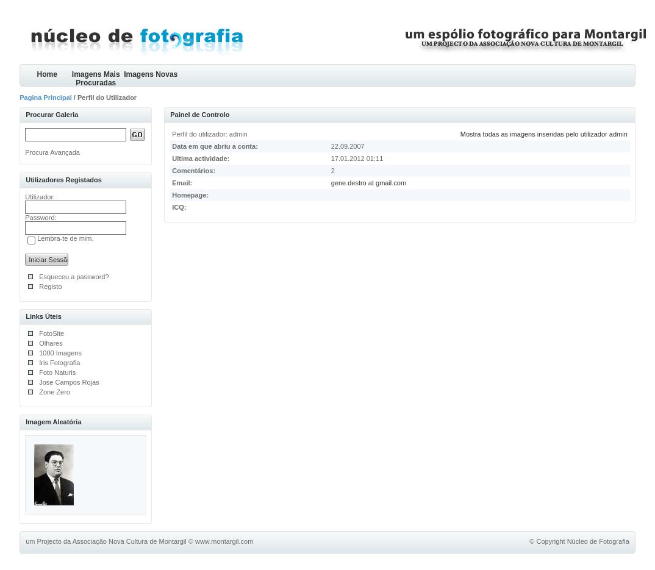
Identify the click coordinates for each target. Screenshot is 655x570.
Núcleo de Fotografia (598, 541)
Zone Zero (54, 392)
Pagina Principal (46, 97)
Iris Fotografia (59, 362)
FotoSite (51, 333)
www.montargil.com (224, 541)
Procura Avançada (52, 152)
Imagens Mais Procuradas (96, 78)
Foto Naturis (57, 372)
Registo (50, 286)
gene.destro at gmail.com (369, 183)
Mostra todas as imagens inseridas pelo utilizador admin (544, 134)
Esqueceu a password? (74, 276)
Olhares (51, 343)
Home (47, 74)
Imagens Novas (150, 74)
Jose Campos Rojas (69, 382)
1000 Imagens (60, 353)
